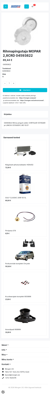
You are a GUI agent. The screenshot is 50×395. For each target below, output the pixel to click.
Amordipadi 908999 (13, 329)
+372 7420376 (10, 378)
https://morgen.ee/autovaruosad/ (32, 100)
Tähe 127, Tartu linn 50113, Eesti (17, 372)
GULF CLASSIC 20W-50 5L (15, 198)
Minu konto (7, 359)
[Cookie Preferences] (3, 392)
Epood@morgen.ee (12, 375)
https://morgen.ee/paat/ (27, 98)
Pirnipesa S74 (10, 231)
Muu (4, 354)
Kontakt (5, 364)
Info (3, 350)
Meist (4, 345)
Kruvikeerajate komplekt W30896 (18, 296)
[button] (5, 31)
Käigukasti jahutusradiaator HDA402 (19, 165)
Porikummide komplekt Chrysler (17, 264)
